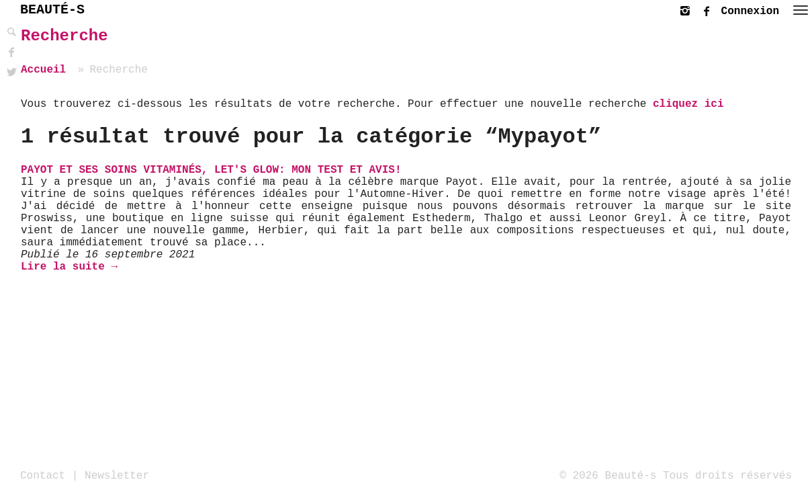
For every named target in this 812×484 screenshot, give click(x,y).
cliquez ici (688, 104)
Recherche (64, 36)
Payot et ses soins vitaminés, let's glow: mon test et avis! (211, 170)
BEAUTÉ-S (52, 9)
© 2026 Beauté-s (607, 475)
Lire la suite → (69, 267)
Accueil (43, 70)
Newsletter (117, 475)
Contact (42, 475)
